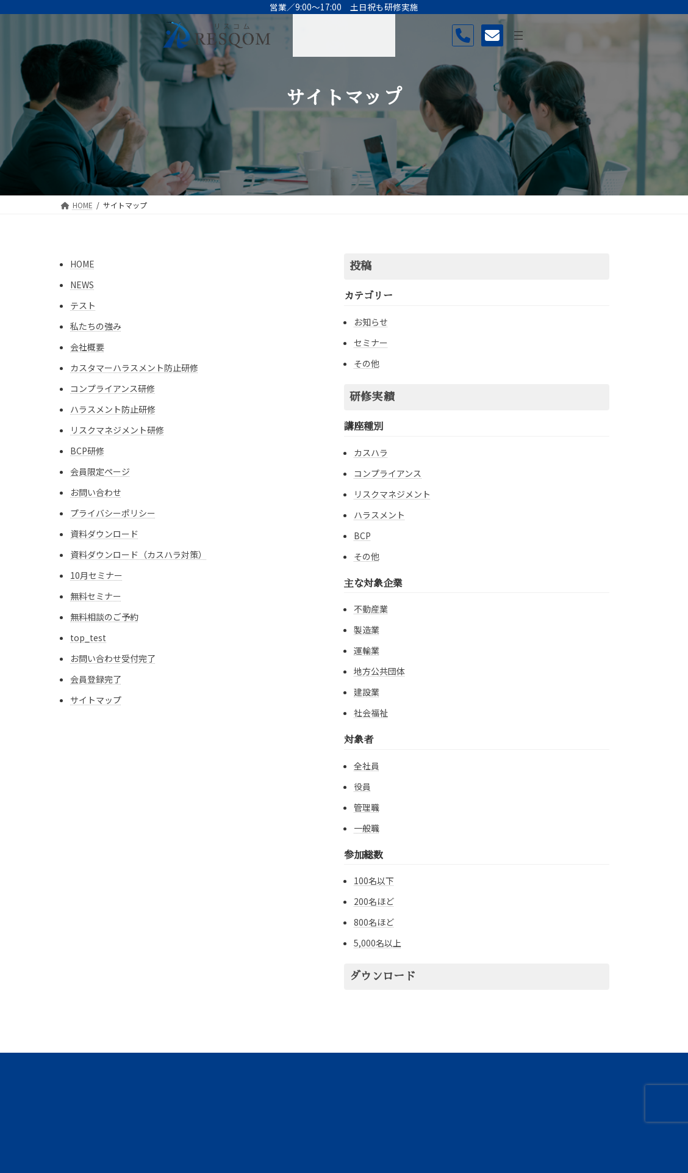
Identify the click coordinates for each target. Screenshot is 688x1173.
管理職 (366, 807)
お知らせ (371, 322)
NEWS (82, 284)
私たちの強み (95, 326)
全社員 (366, 766)
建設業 (366, 692)
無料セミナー (95, 596)
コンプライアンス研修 (112, 388)
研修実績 (371, 396)
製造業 (366, 629)
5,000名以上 (377, 943)
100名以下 (374, 880)
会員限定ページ (100, 471)
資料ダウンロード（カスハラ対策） (138, 554)
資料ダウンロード (104, 534)
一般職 (366, 828)
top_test (88, 637)
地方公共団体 (379, 671)
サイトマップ (95, 700)
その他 (366, 363)
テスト (83, 305)
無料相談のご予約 (104, 617)
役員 (362, 786)
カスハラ (371, 452)
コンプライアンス (387, 473)
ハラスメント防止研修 (113, 409)
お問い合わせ (95, 492)
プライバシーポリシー (113, 513)
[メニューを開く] (664, 35)
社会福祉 (371, 712)
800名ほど (374, 922)
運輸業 (366, 650)
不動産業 (371, 609)
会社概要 (87, 347)
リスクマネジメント (392, 494)
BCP (362, 535)
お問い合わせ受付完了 (113, 658)
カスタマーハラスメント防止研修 (134, 367)
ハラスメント (379, 515)
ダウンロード (382, 976)
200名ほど (374, 901)
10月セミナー (96, 575)
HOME (82, 264)
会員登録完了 (95, 679)
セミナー (371, 342)
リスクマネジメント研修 (117, 430)
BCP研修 (87, 451)
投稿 (360, 266)
